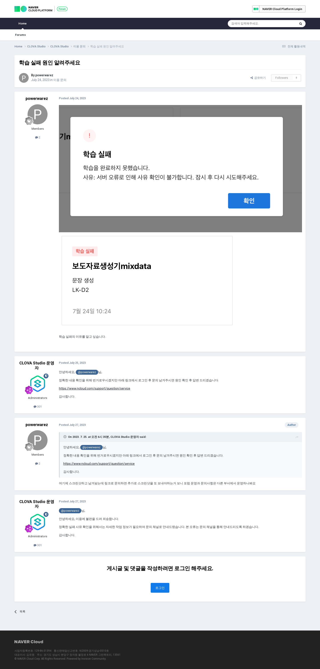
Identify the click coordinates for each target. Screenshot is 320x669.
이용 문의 (59, 80)
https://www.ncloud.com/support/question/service (94, 388)
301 (38, 406)
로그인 (160, 588)
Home (22, 25)
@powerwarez (87, 372)
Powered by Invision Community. (86, 658)
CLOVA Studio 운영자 (36, 365)
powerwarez (44, 75)
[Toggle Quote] (65, 437)
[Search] (251, 23)
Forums (20, 34)
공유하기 (258, 77)
